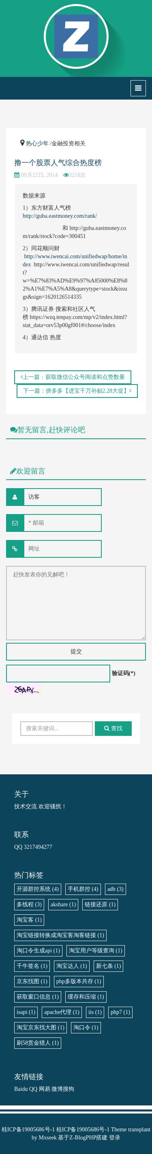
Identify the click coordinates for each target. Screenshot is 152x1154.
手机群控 (83, 889)
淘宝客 (29, 920)
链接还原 (100, 904)
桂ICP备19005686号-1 (28, 1129)
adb (115, 889)
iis (95, 1012)
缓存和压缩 (86, 997)
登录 (114, 1138)
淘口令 (85, 1027)
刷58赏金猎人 (38, 1043)
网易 (44, 1089)
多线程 (29, 904)
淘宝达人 (71, 966)
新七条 (108, 966)
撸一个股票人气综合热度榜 (58, 163)
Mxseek (48, 1138)
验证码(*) (123, 673)
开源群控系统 (38, 889)
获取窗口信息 (38, 997)
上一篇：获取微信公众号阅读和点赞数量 (73, 377)
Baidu (21, 1089)
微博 (57, 1089)
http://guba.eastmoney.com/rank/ (60, 216)
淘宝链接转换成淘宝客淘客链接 (60, 935)
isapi (26, 1012)
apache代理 (61, 1012)
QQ (33, 1089)
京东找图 (32, 981)
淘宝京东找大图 (40, 1027)
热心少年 (37, 143)
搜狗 (68, 1089)
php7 (120, 1012)
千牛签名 (32, 966)
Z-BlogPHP (82, 1138)
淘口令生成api (38, 951)
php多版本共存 (78, 981)
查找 (113, 728)
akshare (63, 904)
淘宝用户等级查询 (95, 951)
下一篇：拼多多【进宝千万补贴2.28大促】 (77, 391)
